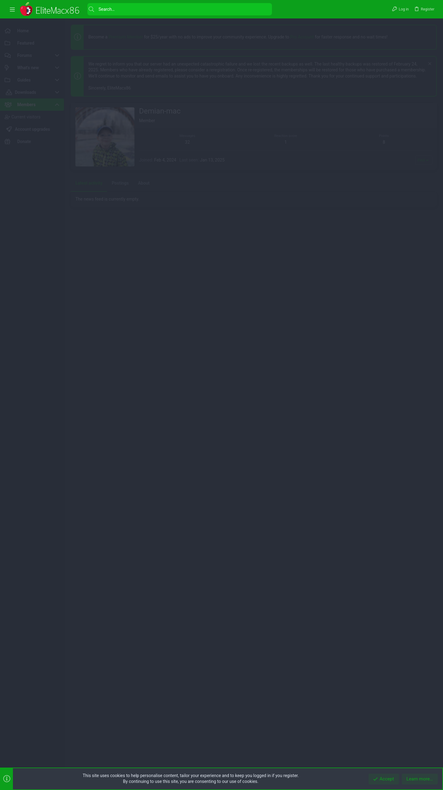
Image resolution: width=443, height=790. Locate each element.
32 (187, 314)
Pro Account (302, 36)
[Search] (179, 9)
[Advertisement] (254, 146)
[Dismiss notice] (429, 64)
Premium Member (126, 36)
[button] (12, 9)
